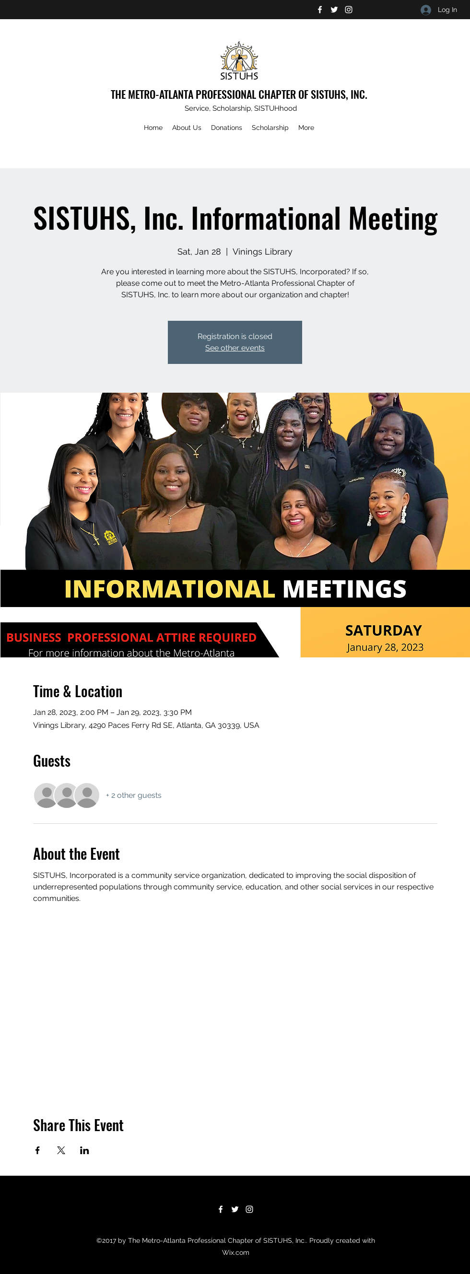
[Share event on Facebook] (37, 1150)
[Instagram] (348, 9)
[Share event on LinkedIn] (84, 1150)
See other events (235, 347)
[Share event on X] (61, 1150)
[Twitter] (334, 9)
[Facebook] (320, 9)
